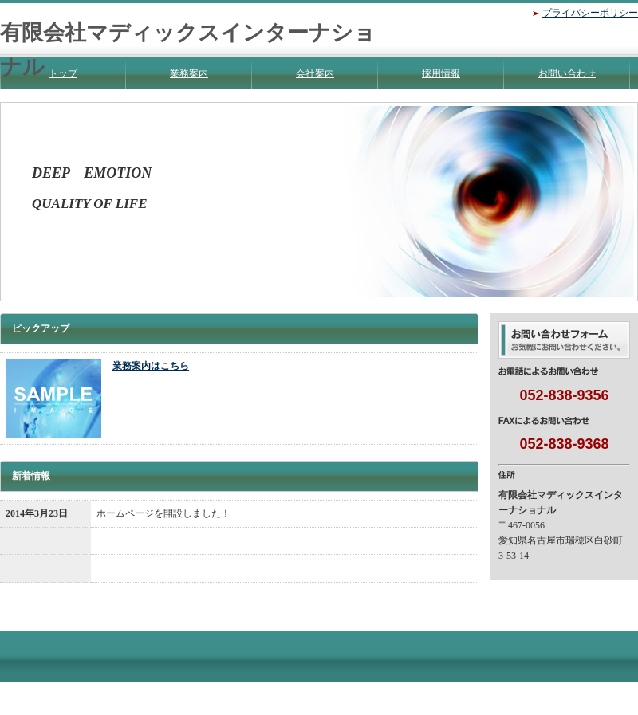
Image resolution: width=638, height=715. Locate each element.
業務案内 (189, 73)
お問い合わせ (567, 73)
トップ (63, 73)
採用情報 (441, 73)
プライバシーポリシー (590, 12)
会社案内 (315, 73)
